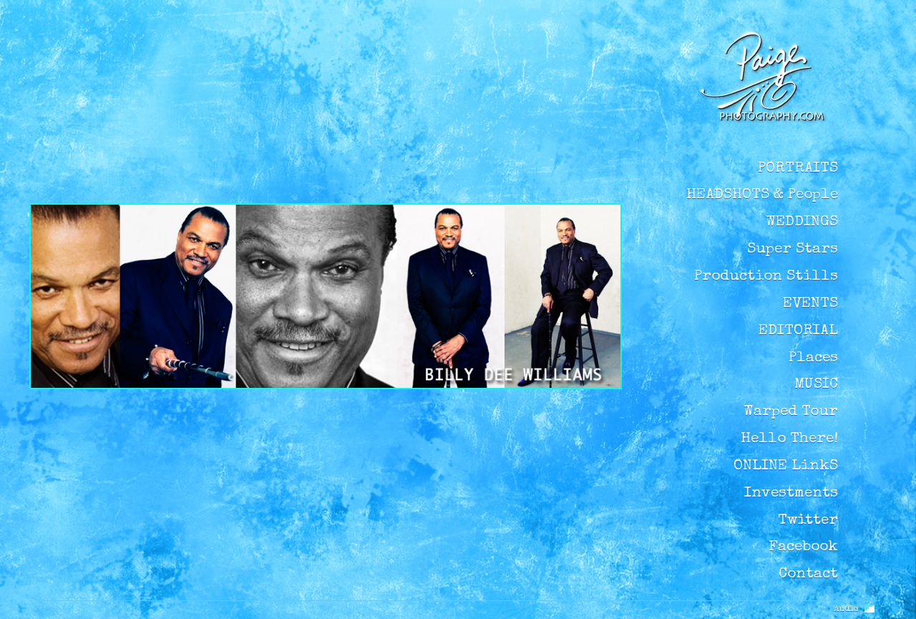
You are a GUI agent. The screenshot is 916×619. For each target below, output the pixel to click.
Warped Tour (791, 411)
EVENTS (810, 303)
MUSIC (816, 384)
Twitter (808, 520)
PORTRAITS (798, 168)
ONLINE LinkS (786, 466)
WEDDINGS (802, 222)
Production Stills (766, 276)
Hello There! (789, 439)
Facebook (803, 547)
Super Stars (792, 249)
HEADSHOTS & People (762, 195)
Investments (791, 493)
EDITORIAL (798, 330)
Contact (808, 574)
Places (813, 358)
